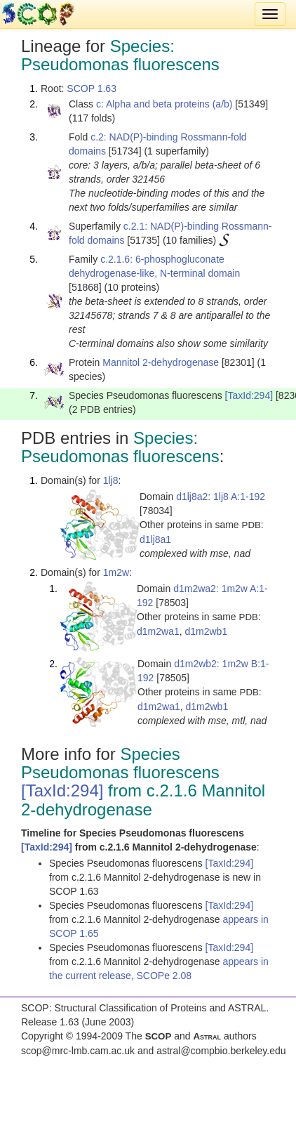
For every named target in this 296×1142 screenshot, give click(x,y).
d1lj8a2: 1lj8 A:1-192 (220, 496)
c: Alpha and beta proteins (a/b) (164, 104)
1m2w (116, 572)
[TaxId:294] (249, 395)
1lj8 (111, 480)
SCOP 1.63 (91, 88)
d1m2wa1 (158, 631)
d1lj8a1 (155, 539)
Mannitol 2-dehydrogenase (160, 362)
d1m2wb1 (205, 631)
